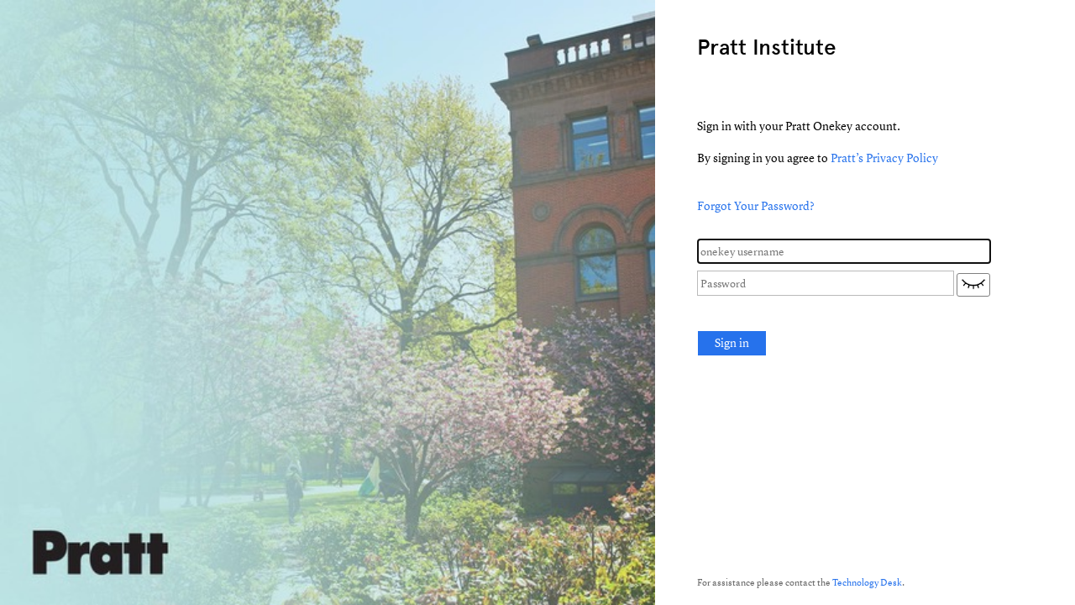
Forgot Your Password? (756, 205)
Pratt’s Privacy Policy (884, 158)
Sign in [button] (732, 342)
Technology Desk (867, 582)
